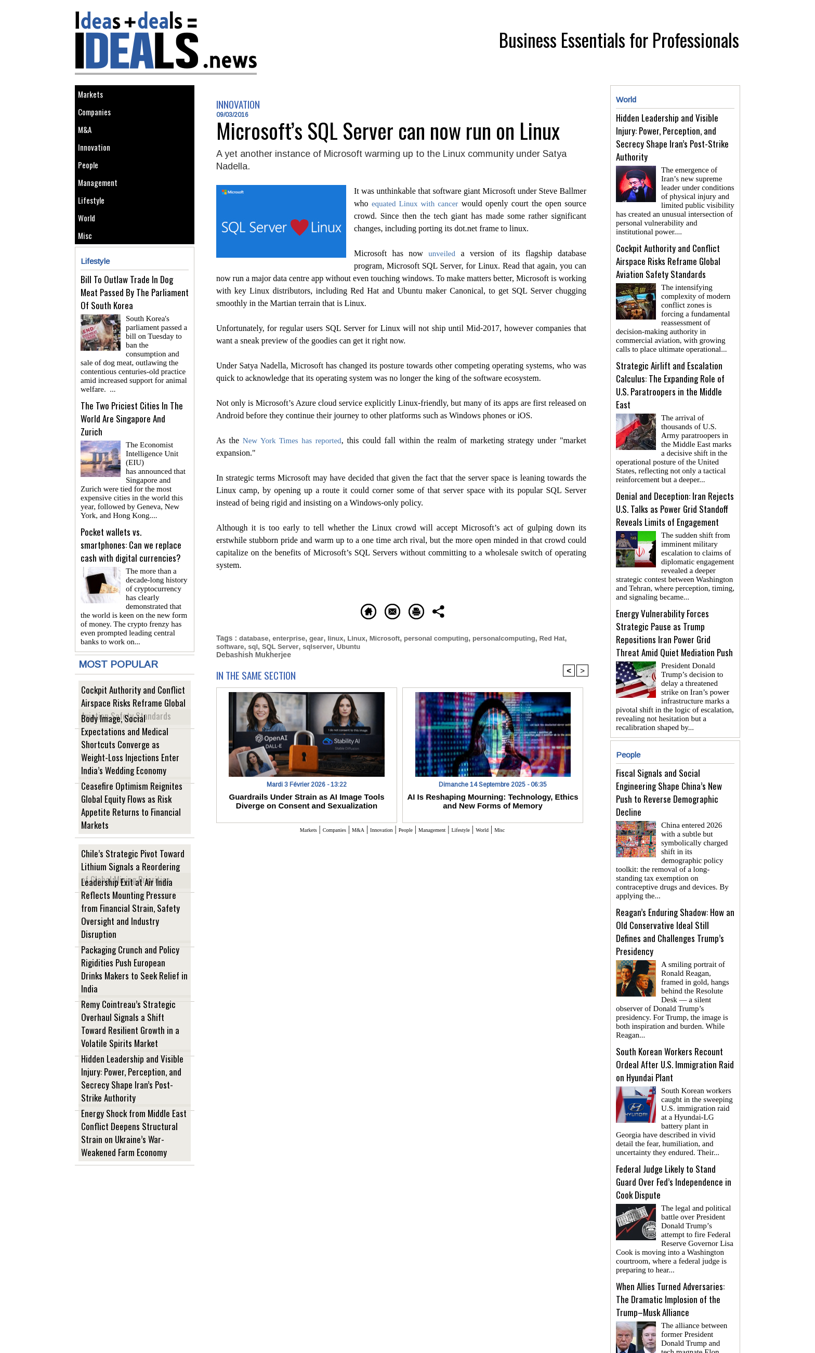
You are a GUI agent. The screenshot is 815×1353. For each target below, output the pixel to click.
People (91, 190)
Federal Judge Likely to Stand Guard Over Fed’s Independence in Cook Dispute (673, 1130)
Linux (363, 637)
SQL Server (300, 645)
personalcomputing (522, 637)
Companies (98, 120)
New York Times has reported (293, 440)
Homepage (300, 609)
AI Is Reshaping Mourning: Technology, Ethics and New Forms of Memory (493, 799)
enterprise (292, 637)
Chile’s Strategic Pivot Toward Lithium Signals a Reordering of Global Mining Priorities (133, 890)
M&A (87, 143)
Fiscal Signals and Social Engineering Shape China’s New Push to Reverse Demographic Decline (669, 772)
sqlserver (340, 645)
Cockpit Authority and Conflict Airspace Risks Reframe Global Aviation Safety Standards (134, 726)
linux (341, 637)
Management (102, 213)
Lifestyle (95, 237)
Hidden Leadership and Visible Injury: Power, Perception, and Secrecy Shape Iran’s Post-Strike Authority (132, 1108)
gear (321, 637)
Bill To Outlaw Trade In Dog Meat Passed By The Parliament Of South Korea (135, 343)
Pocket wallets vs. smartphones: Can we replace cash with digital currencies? (131, 570)
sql (271, 645)
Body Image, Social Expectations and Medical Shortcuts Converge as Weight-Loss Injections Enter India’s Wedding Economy (130, 776)
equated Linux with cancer (416, 203)
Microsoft (393, 637)
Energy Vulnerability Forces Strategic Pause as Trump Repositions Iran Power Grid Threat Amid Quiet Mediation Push (674, 616)
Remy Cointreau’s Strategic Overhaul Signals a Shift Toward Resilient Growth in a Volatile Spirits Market (131, 1054)
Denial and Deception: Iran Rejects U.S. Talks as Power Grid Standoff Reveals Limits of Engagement (675, 496)
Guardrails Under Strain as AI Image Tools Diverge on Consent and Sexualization (307, 799)
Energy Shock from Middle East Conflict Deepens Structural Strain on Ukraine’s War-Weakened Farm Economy (132, 1157)
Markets (94, 96)
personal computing (449, 637)
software (247, 645)
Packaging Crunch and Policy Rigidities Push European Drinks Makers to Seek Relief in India (133, 999)
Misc (88, 283)
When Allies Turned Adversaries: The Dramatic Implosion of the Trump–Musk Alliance (670, 1244)
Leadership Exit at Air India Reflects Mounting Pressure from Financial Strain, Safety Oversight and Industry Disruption (131, 939)
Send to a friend (371, 609)
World (90, 260)
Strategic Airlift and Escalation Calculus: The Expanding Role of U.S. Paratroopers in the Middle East (670, 377)
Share (513, 609)
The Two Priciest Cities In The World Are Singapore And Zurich (132, 456)
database (255, 637)
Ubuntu (372, 645)
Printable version (452, 609)
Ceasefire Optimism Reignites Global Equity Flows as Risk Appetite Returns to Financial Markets (132, 835)
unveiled (442, 253)
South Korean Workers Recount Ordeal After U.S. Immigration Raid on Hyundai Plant (675, 1017)
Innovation (98, 167)
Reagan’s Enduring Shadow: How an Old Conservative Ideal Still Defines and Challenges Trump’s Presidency (675, 898)
